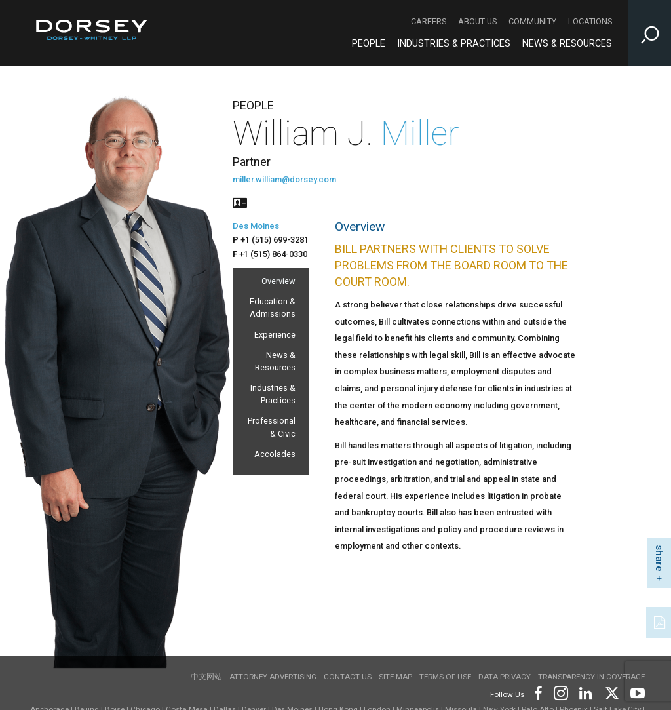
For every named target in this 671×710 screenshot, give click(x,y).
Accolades (275, 454)
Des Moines (256, 226)
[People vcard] (240, 201)
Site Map (395, 676)
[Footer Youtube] (635, 692)
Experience (275, 335)
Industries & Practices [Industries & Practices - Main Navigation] (453, 43)
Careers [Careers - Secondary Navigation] (428, 21)
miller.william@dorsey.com (284, 179)
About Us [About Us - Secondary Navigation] (477, 21)
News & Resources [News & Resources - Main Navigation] (567, 43)
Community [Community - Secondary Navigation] (532, 21)
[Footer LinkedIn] (586, 692)
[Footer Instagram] (560, 692)
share (659, 558)
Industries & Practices (273, 394)
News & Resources (275, 361)
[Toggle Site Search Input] (649, 33)
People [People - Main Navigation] (368, 43)
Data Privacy (504, 676)
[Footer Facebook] (537, 692)
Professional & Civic (272, 427)
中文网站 (206, 676)
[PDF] (660, 621)
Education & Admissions (273, 307)
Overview (278, 281)
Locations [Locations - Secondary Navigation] (590, 21)
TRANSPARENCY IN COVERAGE (591, 676)
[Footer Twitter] (611, 692)
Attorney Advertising (272, 676)
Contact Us (348, 676)
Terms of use (445, 676)
